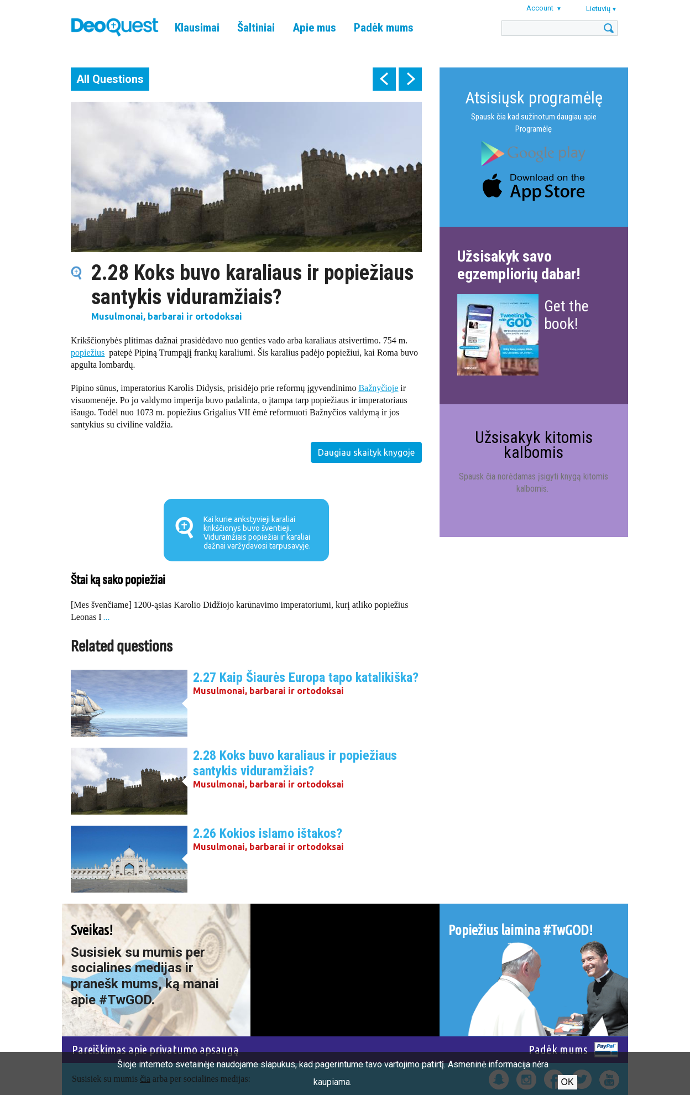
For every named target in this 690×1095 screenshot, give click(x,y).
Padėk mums (384, 27)
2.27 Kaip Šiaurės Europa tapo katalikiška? (306, 677)
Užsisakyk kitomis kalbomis (534, 444)
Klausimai (197, 27)
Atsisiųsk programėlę (534, 97)
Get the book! (566, 315)
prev (384, 79)
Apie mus (314, 27)
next (410, 79)
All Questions (110, 79)
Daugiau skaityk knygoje (366, 452)
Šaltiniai (256, 27)
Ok (567, 1082)
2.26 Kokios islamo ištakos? (267, 833)
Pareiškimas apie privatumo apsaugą (155, 1049)
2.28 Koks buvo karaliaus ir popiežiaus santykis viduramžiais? (295, 763)
